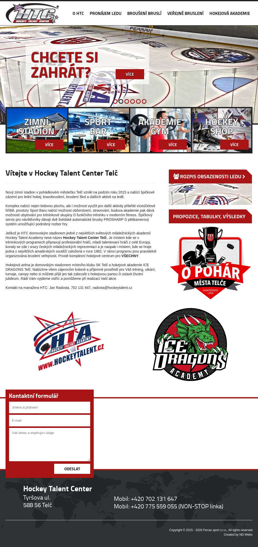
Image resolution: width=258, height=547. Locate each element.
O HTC (78, 13)
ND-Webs (245, 534)
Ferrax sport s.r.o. (215, 530)
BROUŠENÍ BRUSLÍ (144, 13)
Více (130, 74)
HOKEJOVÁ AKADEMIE (229, 13)
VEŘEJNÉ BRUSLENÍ (185, 13)
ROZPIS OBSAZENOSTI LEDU (210, 187)
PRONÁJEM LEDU (105, 13)
